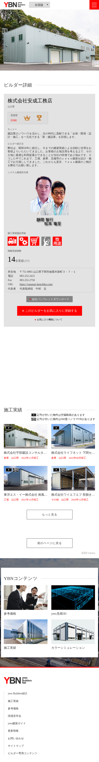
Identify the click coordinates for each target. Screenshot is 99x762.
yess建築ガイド (17, 723)
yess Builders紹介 (17, 693)
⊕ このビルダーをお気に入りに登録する (49, 310)
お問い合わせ (16, 738)
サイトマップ (16, 745)
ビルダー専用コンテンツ (22, 753)
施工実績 (13, 701)
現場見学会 (14, 716)
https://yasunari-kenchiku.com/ (36, 284)
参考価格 (13, 708)
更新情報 (13, 730)
